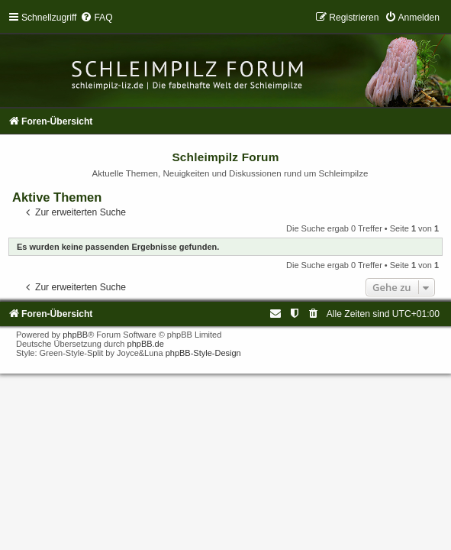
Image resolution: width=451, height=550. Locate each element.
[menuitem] (96, 17)
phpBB (75, 334)
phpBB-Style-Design (203, 353)
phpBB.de (145, 343)
